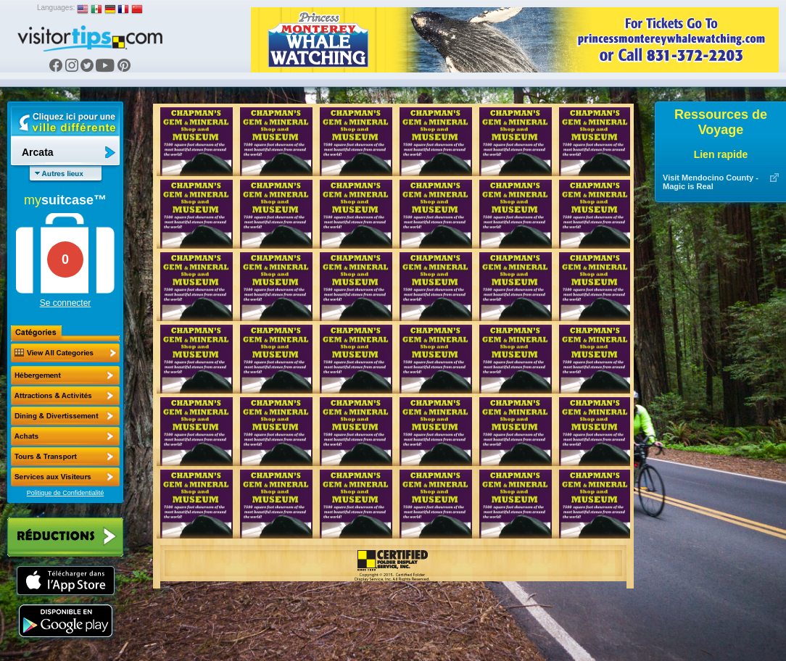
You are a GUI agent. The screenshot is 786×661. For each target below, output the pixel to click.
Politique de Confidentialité (65, 492)
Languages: (56, 8)
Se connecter (65, 303)
